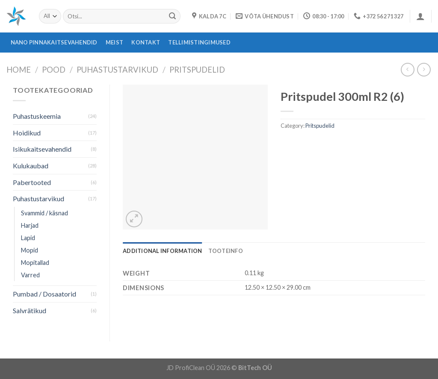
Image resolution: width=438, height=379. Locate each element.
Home (18, 69)
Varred (30, 275)
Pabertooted (32, 182)
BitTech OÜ (255, 367)
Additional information (162, 250)
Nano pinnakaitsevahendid (54, 42)
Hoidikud (27, 133)
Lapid (28, 237)
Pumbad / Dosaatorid (44, 294)
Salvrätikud (29, 310)
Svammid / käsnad (44, 213)
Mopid (29, 250)
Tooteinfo (225, 250)
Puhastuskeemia (37, 116)
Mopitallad (35, 262)
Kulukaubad (30, 166)
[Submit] (172, 16)
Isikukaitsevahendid (42, 149)
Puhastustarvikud (117, 69)
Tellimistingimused (199, 42)
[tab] (162, 250)
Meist (114, 42)
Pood (53, 69)
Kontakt (145, 42)
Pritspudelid (197, 69)
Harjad (29, 225)
